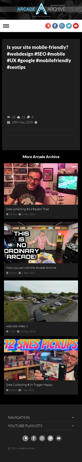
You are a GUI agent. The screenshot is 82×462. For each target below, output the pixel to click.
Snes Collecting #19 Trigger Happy (29, 385)
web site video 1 (17, 326)
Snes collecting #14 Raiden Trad (27, 209)
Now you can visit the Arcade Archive (31, 268)
